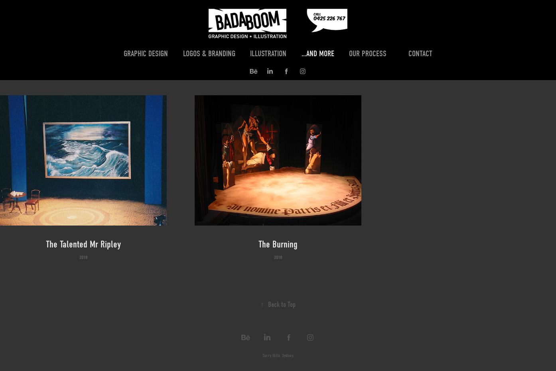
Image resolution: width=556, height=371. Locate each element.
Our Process (367, 53)
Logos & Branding (209, 53)
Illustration (268, 53)
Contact (420, 53)
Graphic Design (146, 53)
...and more (318, 53)
